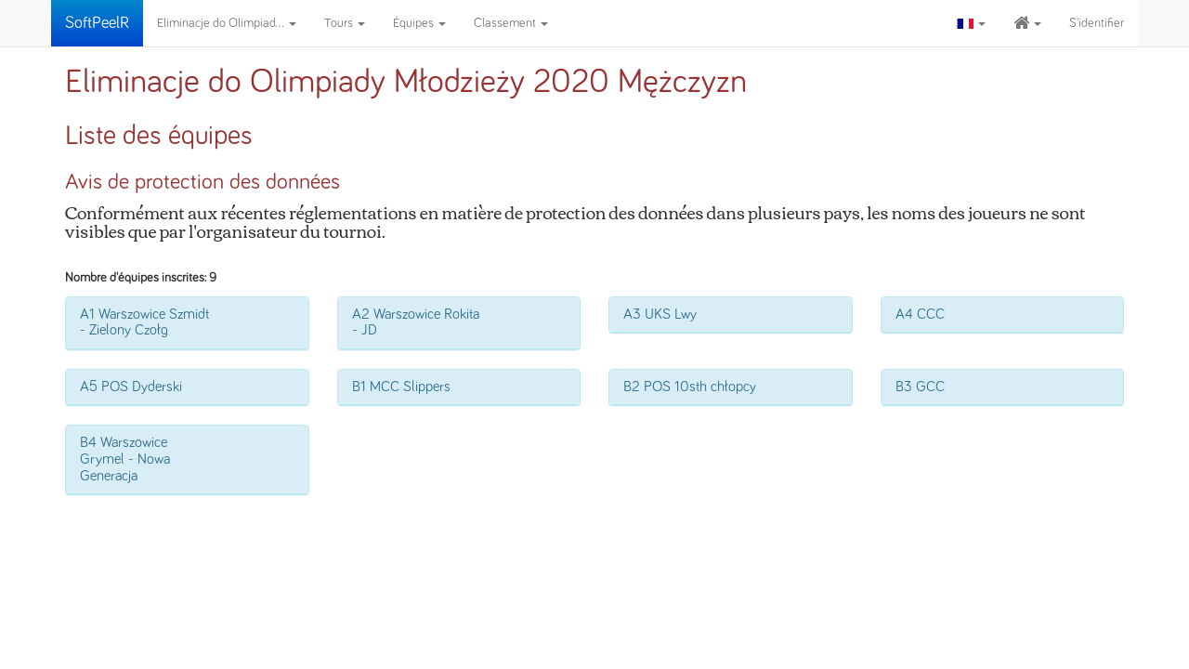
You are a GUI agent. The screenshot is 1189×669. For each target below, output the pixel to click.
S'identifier (1096, 23)
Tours (344, 23)
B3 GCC (920, 386)
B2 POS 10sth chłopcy (689, 386)
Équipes (419, 23)
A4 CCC (920, 314)
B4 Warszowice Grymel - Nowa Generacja (125, 458)
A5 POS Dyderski (131, 386)
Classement (511, 23)
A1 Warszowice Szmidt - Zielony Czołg (144, 322)
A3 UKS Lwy (660, 314)
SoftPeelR (97, 23)
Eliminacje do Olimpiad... (226, 23)
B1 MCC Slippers (401, 386)
